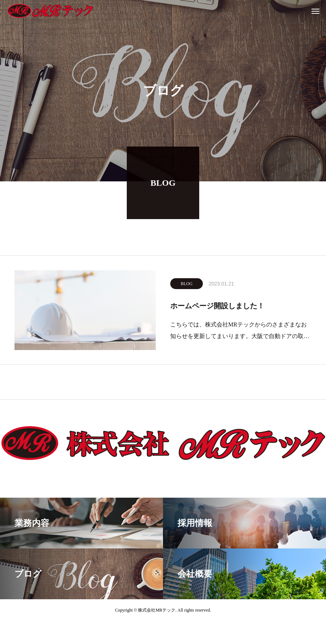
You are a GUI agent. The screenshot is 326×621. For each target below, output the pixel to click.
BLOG (187, 285)
